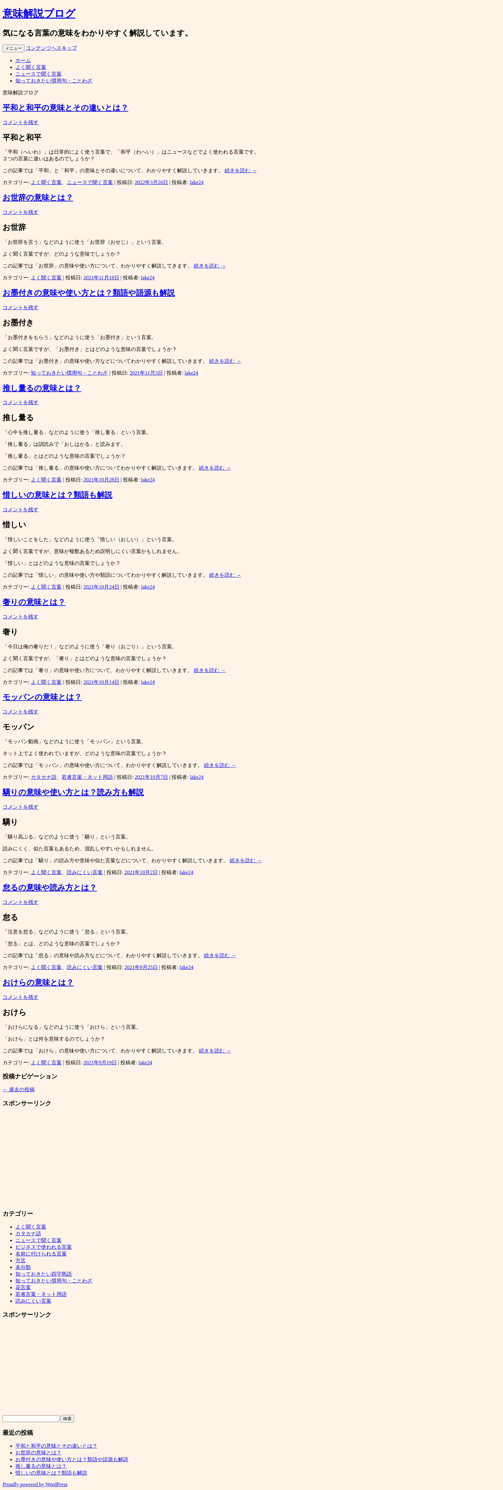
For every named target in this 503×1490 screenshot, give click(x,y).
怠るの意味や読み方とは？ (50, 887)
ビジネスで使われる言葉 (43, 1247)
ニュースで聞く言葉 (38, 74)
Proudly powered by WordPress (35, 1484)
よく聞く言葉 (30, 67)
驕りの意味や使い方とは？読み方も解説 (73, 792)
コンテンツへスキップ (51, 48)
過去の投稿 (19, 1089)
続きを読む (241, 170)
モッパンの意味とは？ (42, 697)
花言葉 (23, 1287)
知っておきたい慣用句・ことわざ (53, 80)
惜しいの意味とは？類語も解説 (57, 495)
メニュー (13, 48)
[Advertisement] (195, 1159)
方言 (20, 1260)
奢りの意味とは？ (34, 602)
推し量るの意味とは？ (42, 388)
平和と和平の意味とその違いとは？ (65, 108)
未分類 (23, 1267)
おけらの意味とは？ (38, 982)
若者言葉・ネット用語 (87, 777)
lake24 (197, 182)
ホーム (23, 60)
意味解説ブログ (39, 13)
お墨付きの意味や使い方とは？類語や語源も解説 (89, 293)
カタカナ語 (43, 777)
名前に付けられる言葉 (41, 1253)
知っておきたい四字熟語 (43, 1274)
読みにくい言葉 (85, 872)
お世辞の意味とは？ (38, 197)
